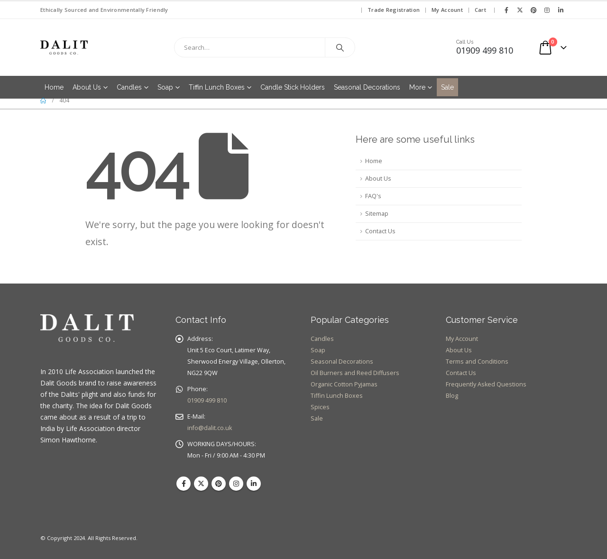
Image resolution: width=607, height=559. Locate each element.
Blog (452, 396)
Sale (447, 87)
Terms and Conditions (477, 361)
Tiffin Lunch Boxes (217, 87)
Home (54, 87)
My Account (447, 9)
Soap (165, 87)
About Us (87, 87)
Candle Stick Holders (292, 87)
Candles (129, 87)
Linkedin (254, 484)
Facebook (183, 484)
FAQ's (373, 196)
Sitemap (376, 214)
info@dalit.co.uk (209, 428)
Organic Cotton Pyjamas (344, 384)
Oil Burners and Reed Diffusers (355, 373)
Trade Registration (394, 9)
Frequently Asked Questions (486, 384)
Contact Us (380, 231)
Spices (320, 407)
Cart (480, 9)
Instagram (236, 484)
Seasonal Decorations (367, 87)
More (417, 87)
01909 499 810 (207, 400)
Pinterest (219, 484)
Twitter (201, 484)
